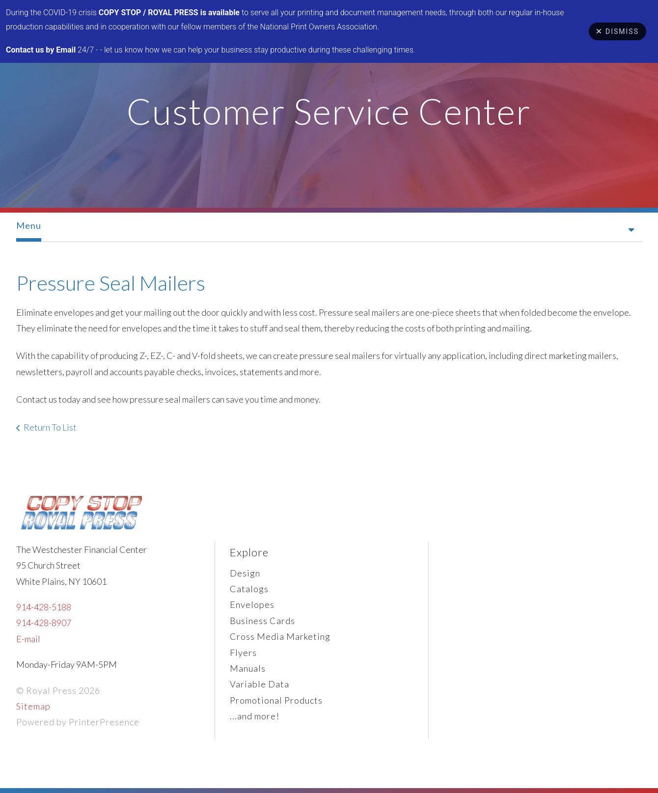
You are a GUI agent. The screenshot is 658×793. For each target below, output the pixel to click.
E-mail (28, 638)
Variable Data (259, 684)
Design (245, 573)
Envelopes (252, 604)
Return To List (50, 427)
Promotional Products (276, 700)
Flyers (243, 652)
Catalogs (249, 588)
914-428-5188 (43, 607)
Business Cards (262, 620)
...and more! (254, 716)
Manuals (248, 668)
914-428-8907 (43, 622)
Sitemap (33, 706)
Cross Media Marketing (280, 636)
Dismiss (617, 31)
